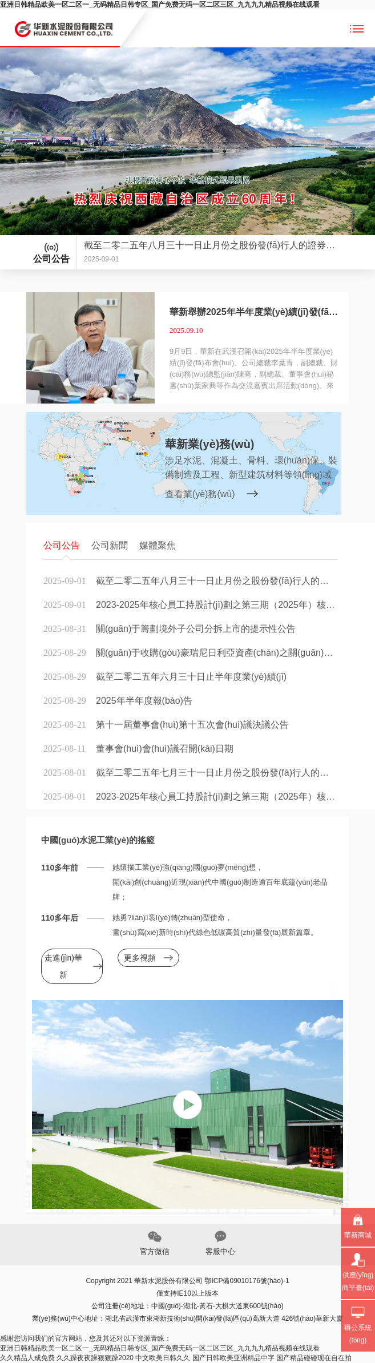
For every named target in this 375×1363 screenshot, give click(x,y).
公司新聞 (109, 545)
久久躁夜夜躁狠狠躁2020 (95, 1358)
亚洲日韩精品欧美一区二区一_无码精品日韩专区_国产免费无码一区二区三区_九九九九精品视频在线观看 (160, 5)
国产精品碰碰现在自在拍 (314, 1358)
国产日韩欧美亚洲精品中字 (233, 1358)
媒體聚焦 (157, 545)
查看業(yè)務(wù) (200, 494)
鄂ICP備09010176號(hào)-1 (246, 1281)
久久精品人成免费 (27, 1358)
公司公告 (61, 545)
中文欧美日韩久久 (162, 1358)
